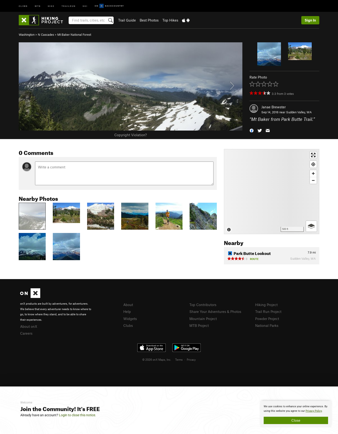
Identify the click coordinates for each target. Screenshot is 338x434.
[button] (251, 130)
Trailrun (69, 5)
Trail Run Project (268, 311)
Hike (51, 5)
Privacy (191, 359)
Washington (27, 34)
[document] (296, 414)
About (128, 304)
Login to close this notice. (77, 415)
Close (295, 420)
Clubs (128, 325)
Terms (179, 359)
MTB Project (199, 325)
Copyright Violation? (130, 135)
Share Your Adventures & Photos (215, 311)
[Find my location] (313, 164)
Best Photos (149, 20)
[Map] (271, 191)
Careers (26, 333)
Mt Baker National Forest (74, 34)
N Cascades (46, 34)
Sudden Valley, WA (299, 112)
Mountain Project (203, 318)
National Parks (266, 325)
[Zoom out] (313, 180)
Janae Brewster (273, 107)
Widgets (130, 318)
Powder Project (267, 318)
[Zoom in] (313, 173)
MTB (38, 5)
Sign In (310, 20)
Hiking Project (266, 304)
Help (127, 311)
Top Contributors (202, 304)
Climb (23, 5)
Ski (85, 5)
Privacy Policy (314, 410)
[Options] (311, 226)
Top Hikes (170, 20)
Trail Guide (127, 20)
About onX (28, 326)
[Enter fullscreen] (313, 155)
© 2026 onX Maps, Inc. (156, 359)
